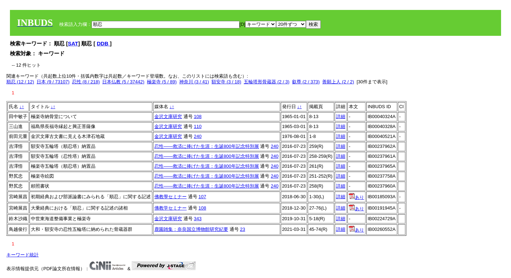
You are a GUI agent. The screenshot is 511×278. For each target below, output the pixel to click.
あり (356, 197)
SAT (73, 43)
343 (198, 218)
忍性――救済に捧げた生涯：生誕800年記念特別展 (206, 146)
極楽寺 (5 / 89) (162, 81)
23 (242, 229)
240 (198, 136)
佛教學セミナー (170, 196)
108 (198, 116)
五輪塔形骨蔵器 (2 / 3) (267, 81)
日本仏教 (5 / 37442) (123, 81)
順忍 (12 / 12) (20, 81)
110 (198, 126)
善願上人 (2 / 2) (338, 81)
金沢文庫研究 (168, 116)
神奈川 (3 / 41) (194, 81)
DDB (103, 43)
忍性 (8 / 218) (86, 81)
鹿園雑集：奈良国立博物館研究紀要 (191, 229)
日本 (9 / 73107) (53, 81)
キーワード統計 (22, 254)
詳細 (340, 116)
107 (202, 196)
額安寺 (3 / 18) (226, 81)
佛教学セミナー (170, 208)
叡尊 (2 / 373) (306, 81)
